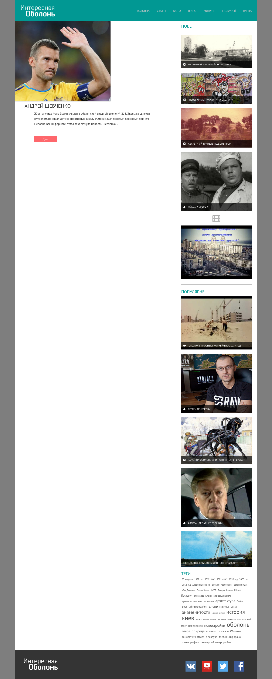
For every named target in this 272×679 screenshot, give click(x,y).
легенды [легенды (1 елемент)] (222, 619)
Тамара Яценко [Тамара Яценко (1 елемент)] (225, 590)
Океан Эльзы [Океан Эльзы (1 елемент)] (203, 590)
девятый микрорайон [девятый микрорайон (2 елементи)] (194, 607)
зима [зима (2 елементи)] (234, 607)
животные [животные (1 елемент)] (224, 606)
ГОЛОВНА (143, 11)
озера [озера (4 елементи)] (186, 631)
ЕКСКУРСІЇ (229, 11)
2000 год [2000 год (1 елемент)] (243, 579)
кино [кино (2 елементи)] (198, 619)
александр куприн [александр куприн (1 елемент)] (203, 595)
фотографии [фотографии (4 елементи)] (190, 642)
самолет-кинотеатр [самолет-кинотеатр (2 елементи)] (193, 637)
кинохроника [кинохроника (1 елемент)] (209, 619)
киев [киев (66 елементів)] (188, 618)
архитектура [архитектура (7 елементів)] (225, 600)
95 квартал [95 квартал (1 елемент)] (187, 579)
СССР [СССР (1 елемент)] (213, 590)
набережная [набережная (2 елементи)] (195, 626)
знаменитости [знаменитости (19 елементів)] (196, 612)
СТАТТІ (161, 11)
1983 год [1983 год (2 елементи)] (222, 579)
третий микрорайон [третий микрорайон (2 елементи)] (230, 637)
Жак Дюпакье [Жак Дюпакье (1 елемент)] (188, 590)
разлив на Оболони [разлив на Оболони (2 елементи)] (229, 631)
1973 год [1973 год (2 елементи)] (210, 579)
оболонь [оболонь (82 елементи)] (238, 624)
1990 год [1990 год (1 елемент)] (233, 579)
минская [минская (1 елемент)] (231, 619)
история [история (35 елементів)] (235, 611)
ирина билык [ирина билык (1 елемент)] (218, 612)
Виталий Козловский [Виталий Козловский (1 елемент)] (222, 584)
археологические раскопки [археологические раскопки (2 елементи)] (198, 601)
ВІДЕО (192, 11)
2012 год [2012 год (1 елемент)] (186, 584)
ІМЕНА (247, 11)
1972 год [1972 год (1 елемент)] (198, 579)
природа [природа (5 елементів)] (198, 631)
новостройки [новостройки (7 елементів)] (214, 625)
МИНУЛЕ (209, 11)
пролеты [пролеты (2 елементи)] (211, 631)
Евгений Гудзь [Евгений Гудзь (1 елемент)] (241, 584)
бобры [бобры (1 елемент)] (240, 601)
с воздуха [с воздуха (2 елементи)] (211, 637)
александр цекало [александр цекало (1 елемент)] (222, 595)
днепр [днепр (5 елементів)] (213, 606)
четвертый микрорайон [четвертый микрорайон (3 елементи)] (216, 642)
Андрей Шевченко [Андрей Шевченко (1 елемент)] (201, 584)
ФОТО (177, 11)
